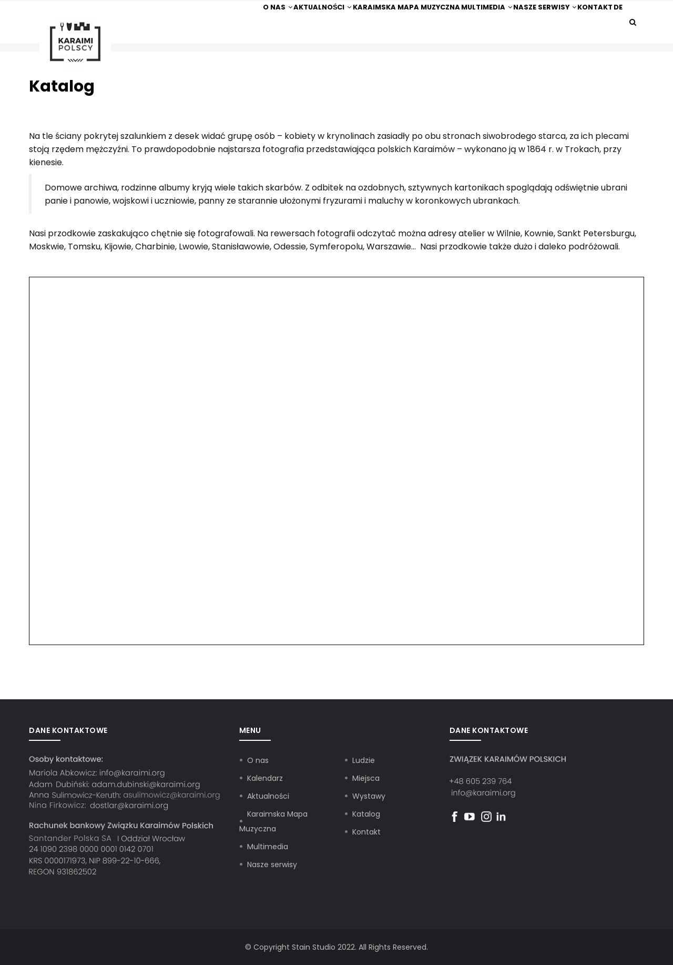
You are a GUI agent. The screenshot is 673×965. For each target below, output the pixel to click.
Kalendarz (265, 778)
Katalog (366, 814)
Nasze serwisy (522, 16)
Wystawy (368, 796)
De (612, 16)
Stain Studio (313, 947)
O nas (227, 16)
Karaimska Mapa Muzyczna (370, 16)
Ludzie (363, 760)
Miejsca (366, 778)
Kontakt (580, 16)
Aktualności (281, 16)
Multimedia (456, 16)
